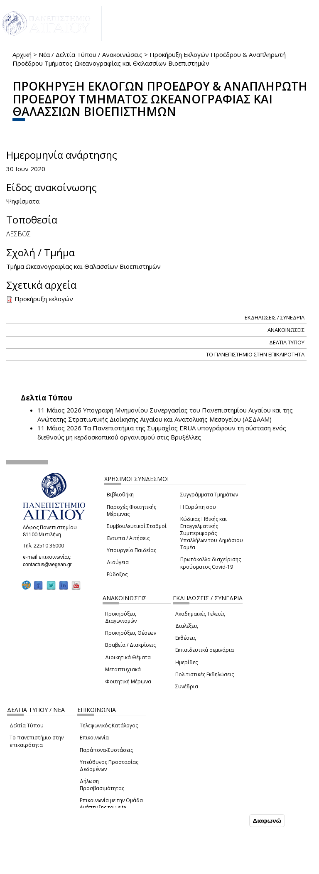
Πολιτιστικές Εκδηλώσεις (204, 674)
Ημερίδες (186, 662)
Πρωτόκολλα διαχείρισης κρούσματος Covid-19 (210, 563)
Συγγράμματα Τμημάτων (209, 494)
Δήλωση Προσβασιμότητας (102, 785)
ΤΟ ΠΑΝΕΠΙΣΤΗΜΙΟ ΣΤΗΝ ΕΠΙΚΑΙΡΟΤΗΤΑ (255, 354)
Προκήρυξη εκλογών (44, 299)
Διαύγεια (118, 562)
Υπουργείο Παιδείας (131, 550)
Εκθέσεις (185, 637)
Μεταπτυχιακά (123, 669)
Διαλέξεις (186, 625)
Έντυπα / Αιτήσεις (128, 538)
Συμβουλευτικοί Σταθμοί (137, 526)
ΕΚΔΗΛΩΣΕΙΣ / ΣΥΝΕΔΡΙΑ (274, 317)
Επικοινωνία (94, 737)
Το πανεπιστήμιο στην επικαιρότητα (37, 741)
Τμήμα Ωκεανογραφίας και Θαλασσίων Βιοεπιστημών (83, 266)
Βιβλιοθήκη (120, 494)
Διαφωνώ (267, 820)
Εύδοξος (117, 574)
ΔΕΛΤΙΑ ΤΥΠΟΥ (286, 342)
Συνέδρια (186, 686)
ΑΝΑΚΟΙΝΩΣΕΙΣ (285, 330)
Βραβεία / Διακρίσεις (130, 644)
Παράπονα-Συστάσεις (106, 750)
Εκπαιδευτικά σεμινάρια (204, 649)
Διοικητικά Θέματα (128, 657)
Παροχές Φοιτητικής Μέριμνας (131, 510)
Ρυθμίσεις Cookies (61, 867)
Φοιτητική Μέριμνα (128, 681)
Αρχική (22, 54)
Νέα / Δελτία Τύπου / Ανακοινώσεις (90, 54)
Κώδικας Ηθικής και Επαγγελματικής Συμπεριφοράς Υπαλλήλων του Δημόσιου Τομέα (211, 533)
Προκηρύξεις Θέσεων (130, 632)
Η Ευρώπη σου (198, 507)
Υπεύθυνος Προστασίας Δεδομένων (109, 766)
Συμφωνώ (230, 820)
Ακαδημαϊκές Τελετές (200, 613)
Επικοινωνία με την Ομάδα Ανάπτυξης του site (111, 804)
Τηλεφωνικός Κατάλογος (109, 725)
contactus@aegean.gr (50, 564)
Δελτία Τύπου (27, 725)
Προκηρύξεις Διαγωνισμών (121, 617)
